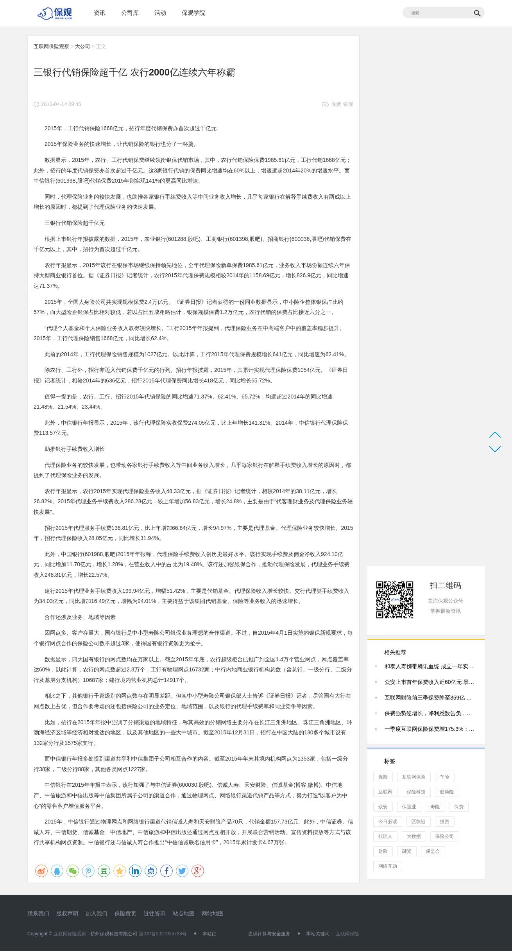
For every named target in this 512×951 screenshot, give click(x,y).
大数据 (414, 836)
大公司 (82, 46)
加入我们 (96, 913)
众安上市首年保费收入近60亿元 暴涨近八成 (431, 682)
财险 (383, 851)
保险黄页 (125, 913)
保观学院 (193, 12)
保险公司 (444, 836)
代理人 (385, 836)
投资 (444, 821)
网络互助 (387, 866)
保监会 (433, 851)
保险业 (409, 806)
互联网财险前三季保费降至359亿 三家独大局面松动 (431, 697)
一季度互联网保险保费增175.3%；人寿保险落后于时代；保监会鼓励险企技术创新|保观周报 (431, 729)
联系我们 (38, 913)
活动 (160, 12)
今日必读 (387, 821)
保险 (383, 777)
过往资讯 (154, 913)
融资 (407, 851)
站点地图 (184, 913)
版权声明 (67, 913)
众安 (383, 806)
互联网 (385, 792)
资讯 (100, 12)
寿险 (435, 806)
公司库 (130, 12)
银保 (348, 104)
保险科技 (416, 792)
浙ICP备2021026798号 (163, 934)
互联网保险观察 (51, 46)
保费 (336, 104)
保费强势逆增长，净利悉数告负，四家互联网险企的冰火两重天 (431, 713)
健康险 (447, 792)
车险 (444, 777)
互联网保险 (414, 777)
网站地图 (213, 913)
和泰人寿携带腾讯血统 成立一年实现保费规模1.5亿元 (431, 666)
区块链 (419, 821)
